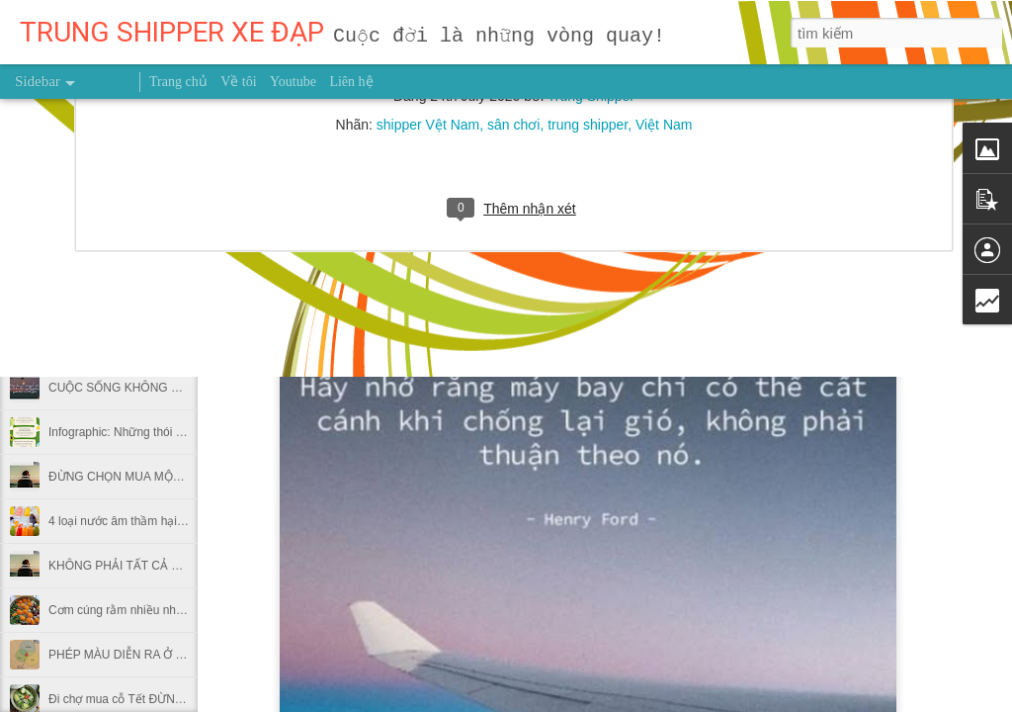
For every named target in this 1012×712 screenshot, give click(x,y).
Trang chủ (178, 81)
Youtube (293, 81)
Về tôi (238, 81)
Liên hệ (351, 81)
